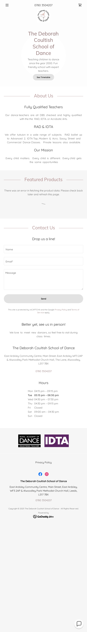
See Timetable (43, 77)
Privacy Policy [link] (61, 309)
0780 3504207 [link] (43, 5)
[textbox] (43, 249)
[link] (80, 5)
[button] (10, 5)
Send (43, 298)
